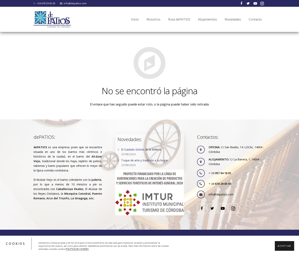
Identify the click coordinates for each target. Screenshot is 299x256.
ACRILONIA (178, 247)
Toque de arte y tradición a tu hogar (144, 160)
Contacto (166, 238)
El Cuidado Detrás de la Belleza (141, 149)
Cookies (142, 238)
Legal (130, 238)
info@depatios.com (75, 3)
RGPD (153, 238)
